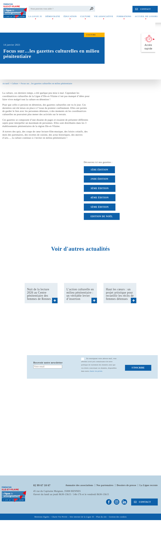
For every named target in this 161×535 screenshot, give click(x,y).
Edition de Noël (102, 216)
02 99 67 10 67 (42, 485)
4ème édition (100, 197)
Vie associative (103, 16)
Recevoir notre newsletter (48, 362)
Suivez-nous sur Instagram (116, 502)
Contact (145, 9)
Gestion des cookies (118, 517)
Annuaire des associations (79, 485)
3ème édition (100, 188)
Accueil (5, 83)
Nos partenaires (104, 485)
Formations (124, 16)
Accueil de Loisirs (146, 16)
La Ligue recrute (148, 485)
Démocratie (52, 16)
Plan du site (101, 517)
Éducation (70, 16)
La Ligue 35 (35, 16)
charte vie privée (95, 371)
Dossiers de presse (126, 485)
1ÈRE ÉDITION (99, 169)
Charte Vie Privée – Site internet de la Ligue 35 (73, 517)
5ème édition (100, 207)
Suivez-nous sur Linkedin (124, 502)
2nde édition (99, 179)
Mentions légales (41, 517)
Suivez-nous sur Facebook (109, 502)
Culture (85, 16)
